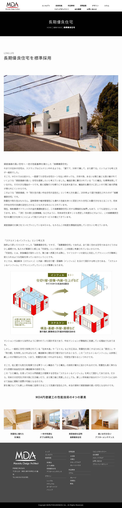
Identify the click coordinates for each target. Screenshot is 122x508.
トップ (47, 452)
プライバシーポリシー (100, 464)
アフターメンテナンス (54, 471)
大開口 (72, 459)
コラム (106, 6)
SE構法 (49, 462)
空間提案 (83, 6)
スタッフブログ (98, 458)
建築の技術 (58, 27)
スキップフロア (75, 462)
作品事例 (71, 6)
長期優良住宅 (51, 469)
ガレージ (73, 477)
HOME (49, 27)
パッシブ (50, 490)
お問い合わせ (92, 9)
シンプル (50, 481)
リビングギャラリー (61, 9)
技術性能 (59, 6)
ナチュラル (50, 484)
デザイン (95, 6)
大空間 (72, 456)
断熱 (71, 484)
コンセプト (46, 6)
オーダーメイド (52, 487)
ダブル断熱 (50, 465)
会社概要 (78, 9)
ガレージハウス (75, 465)
